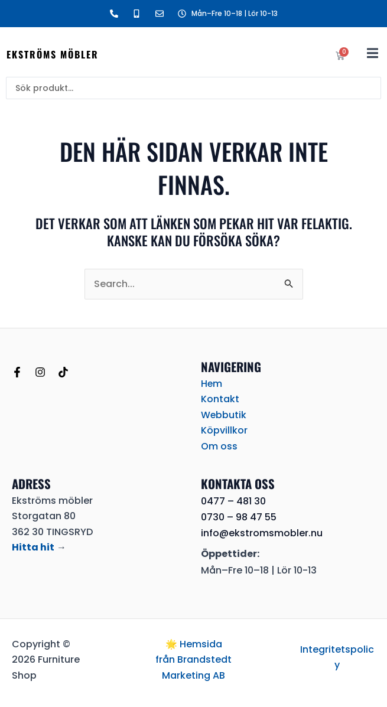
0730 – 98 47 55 (239, 517)
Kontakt (220, 399)
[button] (372, 53)
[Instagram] (40, 372)
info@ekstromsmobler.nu (262, 533)
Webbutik (224, 415)
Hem (212, 383)
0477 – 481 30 (233, 501)
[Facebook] (17, 372)
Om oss (219, 446)
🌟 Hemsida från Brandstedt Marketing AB (193, 659)
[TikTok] (63, 372)
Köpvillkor (224, 430)
